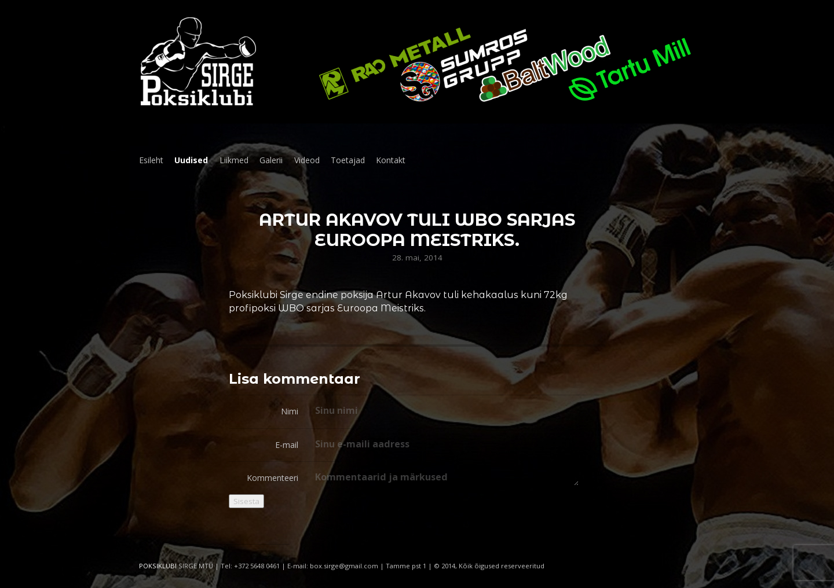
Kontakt (390, 160)
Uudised (191, 160)
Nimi (289, 411)
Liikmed (234, 160)
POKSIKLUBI (158, 565)
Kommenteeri (272, 477)
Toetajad (348, 160)
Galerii (271, 160)
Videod (307, 160)
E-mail (286, 444)
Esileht (151, 160)
